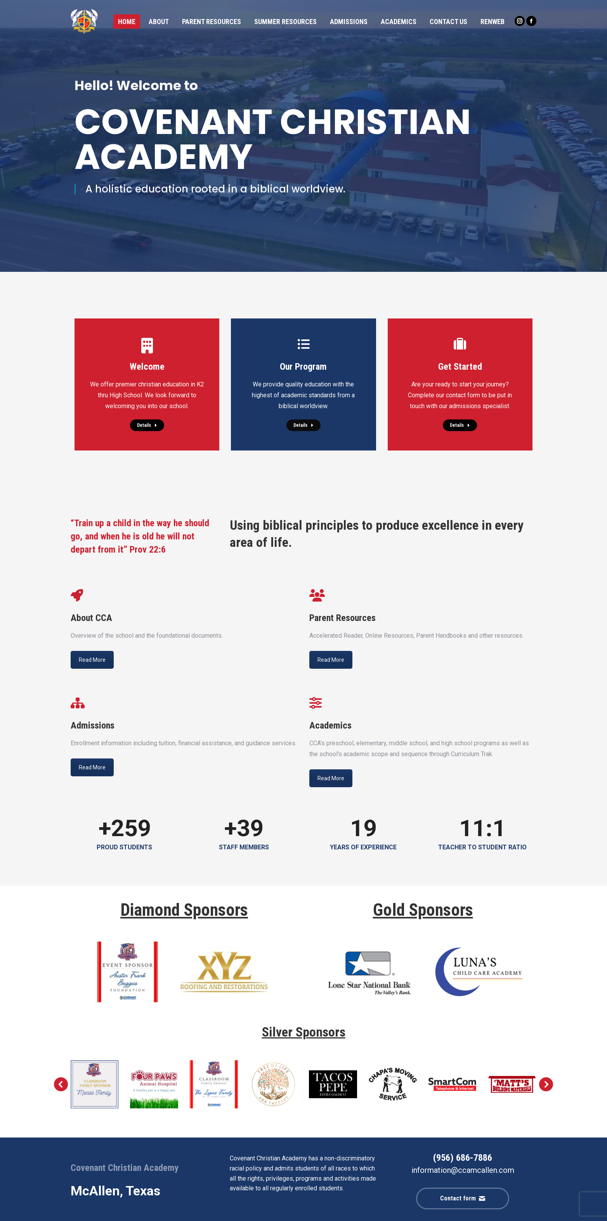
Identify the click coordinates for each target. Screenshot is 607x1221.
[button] (61, 1084)
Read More (92, 660)
